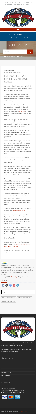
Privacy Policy (5, 375)
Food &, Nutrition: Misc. (8, 297)
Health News (9, 56)
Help (20, 2)
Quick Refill (8, 4)
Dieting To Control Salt (8, 301)
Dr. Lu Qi (22, 111)
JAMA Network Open (18, 210)
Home (6, 2)
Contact (3, 367)
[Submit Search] (30, 52)
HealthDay (14, 277)
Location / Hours (19, 4)
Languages (13, 2)
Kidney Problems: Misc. (24, 297)
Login (12, 7)
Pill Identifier (27, 2)
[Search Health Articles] (15, 52)
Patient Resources (16, 38)
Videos (20, 56)
